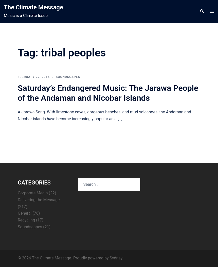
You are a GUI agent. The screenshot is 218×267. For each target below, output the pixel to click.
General (24, 213)
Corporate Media (33, 193)
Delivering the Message (39, 199)
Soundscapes (68, 77)
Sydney (116, 258)
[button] (202, 11)
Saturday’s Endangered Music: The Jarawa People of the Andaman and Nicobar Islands (108, 92)
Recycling (26, 220)
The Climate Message (33, 7)
